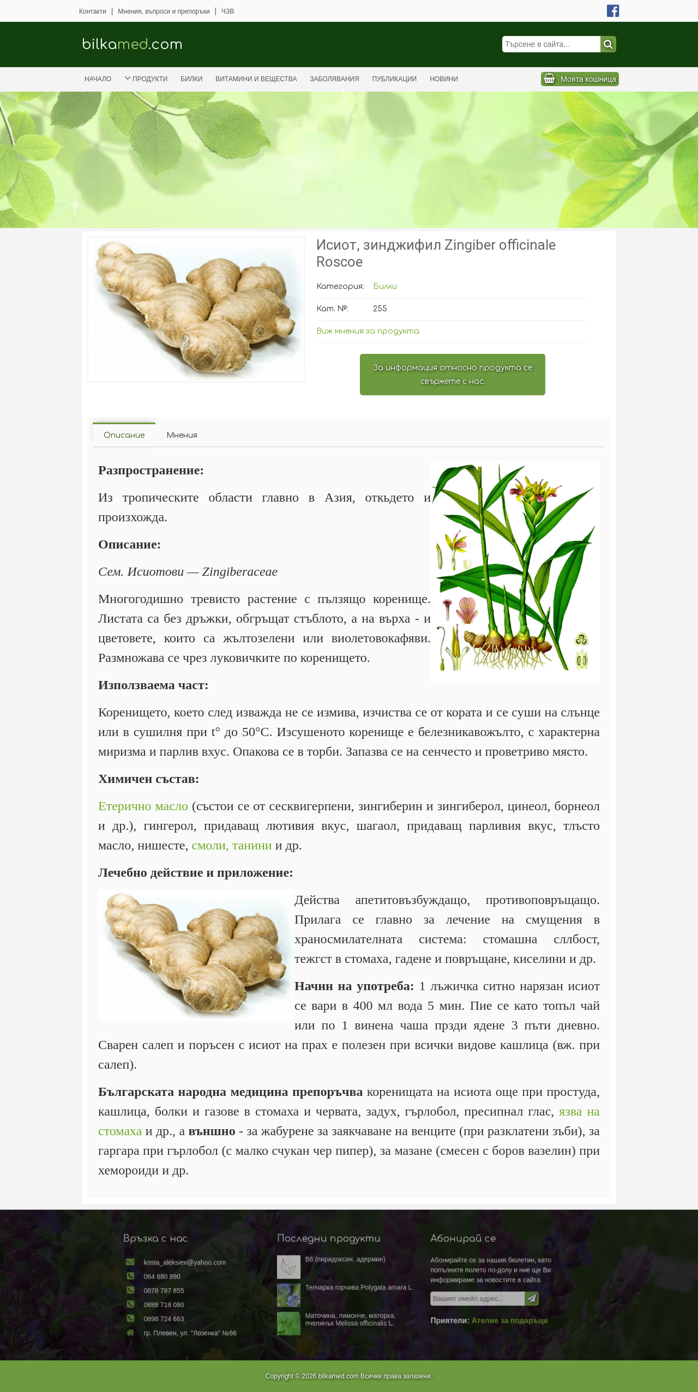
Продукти (145, 78)
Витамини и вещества (256, 79)
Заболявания (334, 79)
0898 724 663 (191, 1316)
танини (252, 845)
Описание (124, 435)
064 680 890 (190, 1280)
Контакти (92, 11)
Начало (98, 79)
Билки (191, 79)
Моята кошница (588, 79)
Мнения (181, 435)
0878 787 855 (191, 1292)
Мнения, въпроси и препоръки (163, 11)
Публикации (394, 79)
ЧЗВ (227, 11)
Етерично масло (143, 806)
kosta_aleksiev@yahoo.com (209, 1268)
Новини (444, 79)
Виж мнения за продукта (367, 331)
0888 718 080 (191, 1304)
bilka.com (132, 44)
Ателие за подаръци (485, 1318)
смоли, (210, 845)
